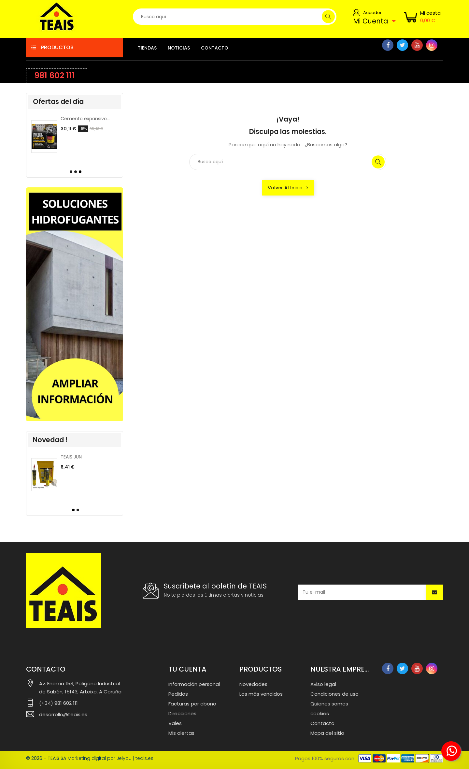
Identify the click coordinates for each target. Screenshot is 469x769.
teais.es (144, 758)
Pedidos (178, 693)
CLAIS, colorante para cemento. (85, 118)
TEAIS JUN (71, 457)
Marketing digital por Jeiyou (99, 758)
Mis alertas (181, 733)
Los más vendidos (261, 693)
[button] (70, 171)
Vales (175, 723)
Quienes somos (329, 703)
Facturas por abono (192, 703)
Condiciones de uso (334, 693)
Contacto (322, 723)
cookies (319, 713)
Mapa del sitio (327, 733)
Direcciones (182, 713)
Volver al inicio (288, 187)
